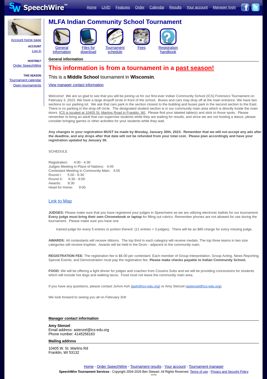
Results (175, 7)
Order (139, 7)
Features (123, 7)
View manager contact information (76, 85)
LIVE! (106, 7)
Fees (141, 48)
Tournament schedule (115, 50)
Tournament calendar (25, 80)
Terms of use (199, 372)
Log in (36, 51)
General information (62, 50)
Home (91, 7)
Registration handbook (168, 50)
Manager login (224, 7)
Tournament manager (206, 366)
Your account (197, 7)
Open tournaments (27, 85)
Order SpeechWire (27, 65)
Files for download (88, 50)
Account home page (26, 40)
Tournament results (145, 366)
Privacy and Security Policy (229, 372)
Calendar (156, 7)
